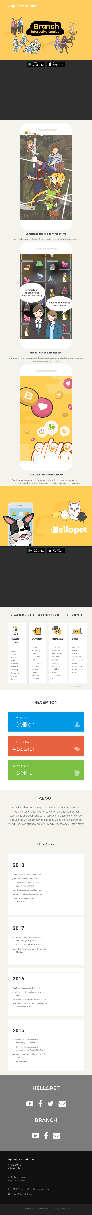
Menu (81, 6)
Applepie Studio (22, 6)
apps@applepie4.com (22, 1194)
